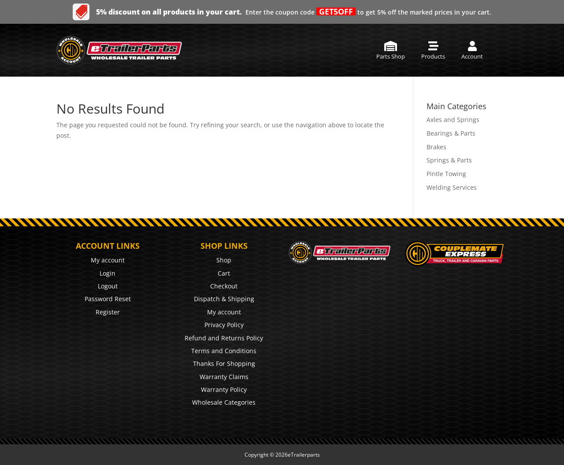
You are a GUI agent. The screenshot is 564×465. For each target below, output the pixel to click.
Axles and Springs (453, 119)
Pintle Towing (446, 174)
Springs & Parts (449, 160)
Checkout (223, 286)
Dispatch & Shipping (224, 299)
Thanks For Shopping (224, 363)
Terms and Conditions (223, 351)
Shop (223, 260)
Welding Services (452, 187)
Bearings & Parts (451, 133)
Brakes (436, 147)
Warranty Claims (224, 377)
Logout (108, 286)
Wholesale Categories (224, 402)
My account (108, 260)
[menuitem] (391, 50)
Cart (224, 273)
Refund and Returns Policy (224, 338)
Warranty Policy (224, 389)
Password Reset (108, 299)
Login (107, 273)
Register (108, 312)
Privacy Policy (224, 325)
